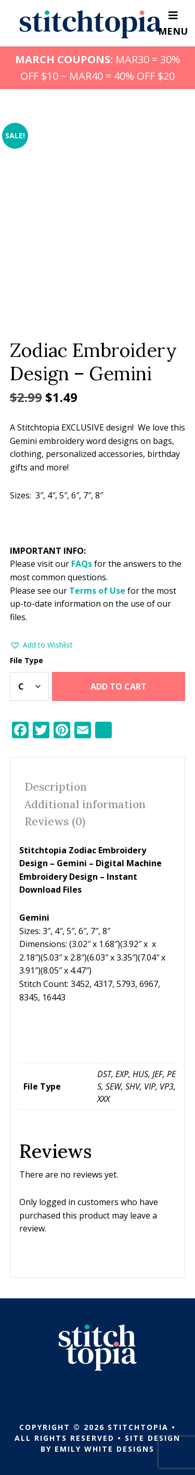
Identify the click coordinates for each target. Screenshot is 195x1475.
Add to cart (118, 686)
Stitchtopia (91, 24)
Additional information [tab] (85, 804)
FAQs (81, 563)
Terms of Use (97, 590)
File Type (26, 660)
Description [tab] (55, 787)
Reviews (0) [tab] (54, 821)
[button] (41, 645)
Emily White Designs (104, 1449)
